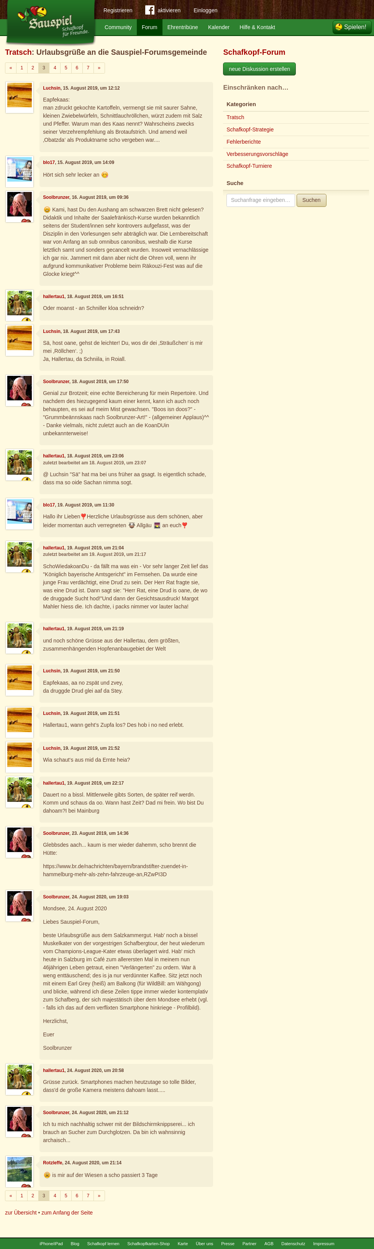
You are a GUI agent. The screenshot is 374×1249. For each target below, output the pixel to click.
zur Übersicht (20, 1213)
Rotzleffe (52, 1162)
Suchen (311, 200)
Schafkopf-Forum (254, 52)
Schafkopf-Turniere (249, 166)
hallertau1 (53, 296)
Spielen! (355, 27)
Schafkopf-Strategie (250, 129)
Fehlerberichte (243, 142)
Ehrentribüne (182, 27)
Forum (149, 27)
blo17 (49, 162)
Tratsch (18, 52)
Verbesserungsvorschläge (257, 154)
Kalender (219, 27)
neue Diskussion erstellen (259, 69)
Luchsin (52, 88)
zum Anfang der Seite (67, 1213)
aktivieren (162, 11)
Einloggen (205, 10)
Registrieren (117, 10)
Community (118, 27)
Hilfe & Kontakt (257, 27)
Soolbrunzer (56, 197)
